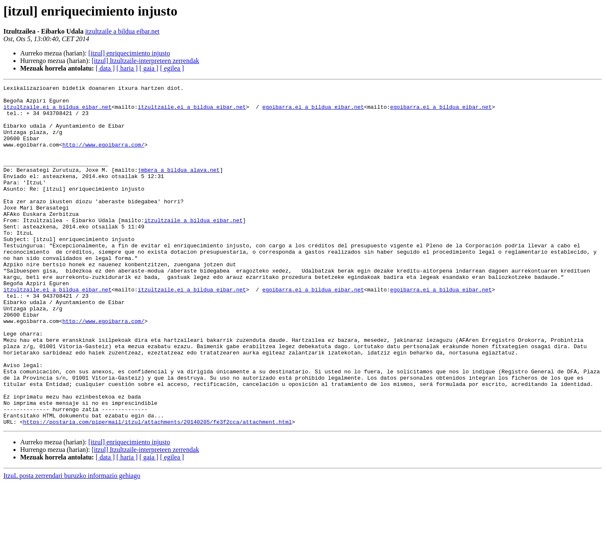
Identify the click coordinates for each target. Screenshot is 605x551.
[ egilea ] (172, 68)
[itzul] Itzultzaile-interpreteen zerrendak (145, 60)
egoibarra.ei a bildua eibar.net (313, 111)
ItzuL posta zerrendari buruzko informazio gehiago (71, 543)
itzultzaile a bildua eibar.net (122, 31)
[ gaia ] (148, 68)
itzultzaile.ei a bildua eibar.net (57, 111)
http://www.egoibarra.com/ (103, 157)
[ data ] (105, 68)
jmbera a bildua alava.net (179, 187)
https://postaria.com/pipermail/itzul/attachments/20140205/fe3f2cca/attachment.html (157, 489)
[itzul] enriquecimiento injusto (129, 53)
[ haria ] (127, 68)
